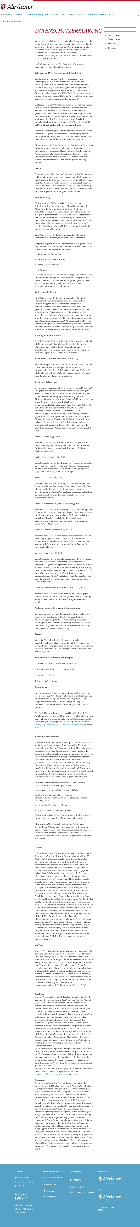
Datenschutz (114, 39)
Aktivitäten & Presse (94, 14)
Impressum (113, 35)
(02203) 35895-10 (21, 1196)
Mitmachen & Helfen (72, 14)
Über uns (5, 14)
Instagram (49, 1197)
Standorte (18, 14)
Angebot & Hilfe (33, 14)
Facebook (48, 1191)
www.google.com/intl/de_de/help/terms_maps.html (59, 725)
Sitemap (112, 48)
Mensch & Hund (51, 14)
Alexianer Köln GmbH (52, 1177)
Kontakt (111, 14)
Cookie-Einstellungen (82, 1192)
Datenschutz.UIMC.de (45, 675)
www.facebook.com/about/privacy (51, 1074)
